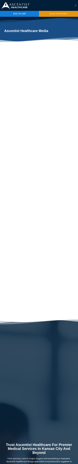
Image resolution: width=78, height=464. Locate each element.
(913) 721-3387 (19, 13)
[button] (75, 5)
